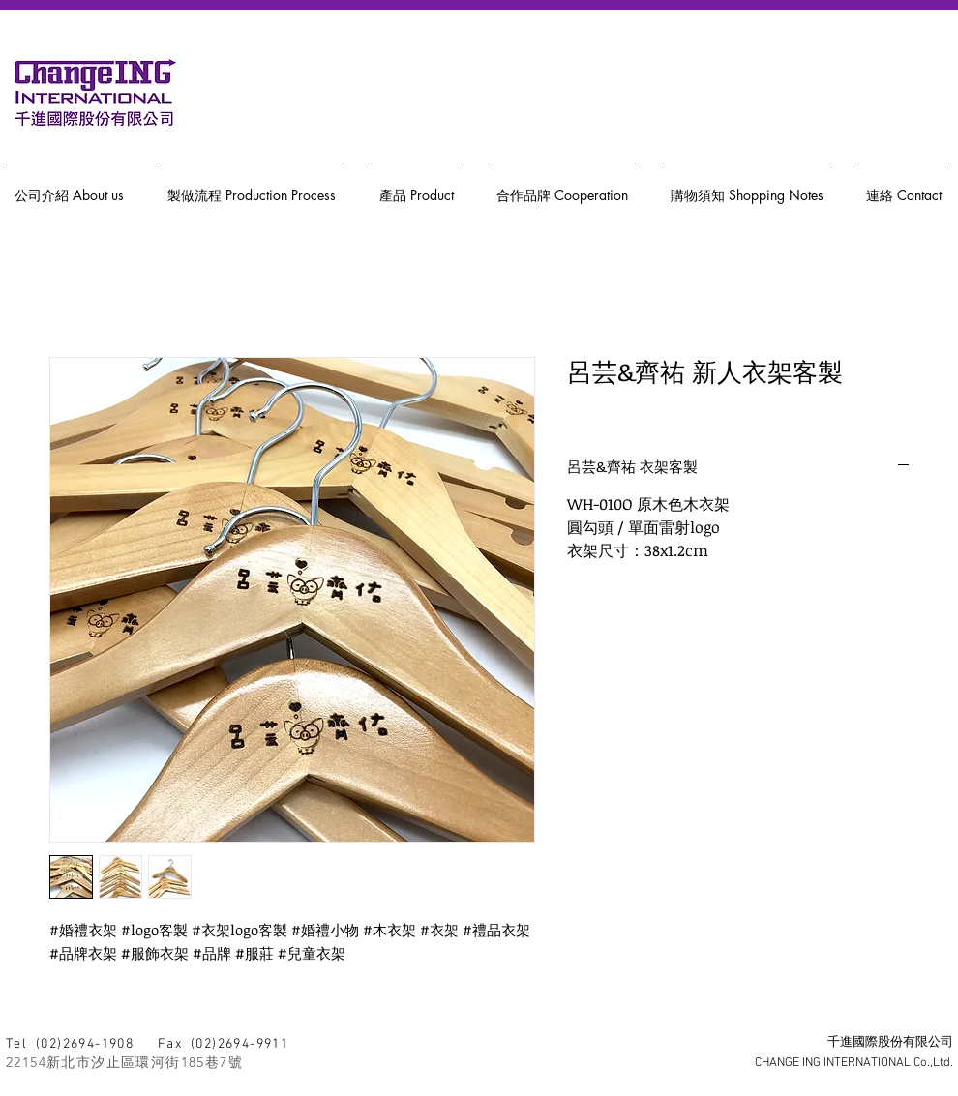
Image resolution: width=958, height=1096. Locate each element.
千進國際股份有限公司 (890, 1043)
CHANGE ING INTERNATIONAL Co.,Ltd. (854, 1063)
